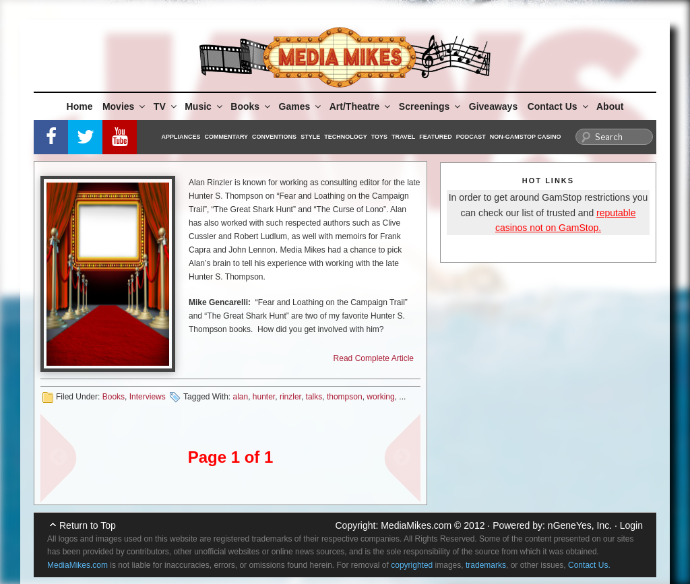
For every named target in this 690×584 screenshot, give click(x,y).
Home (80, 106)
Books (251, 106)
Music (204, 106)
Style (310, 136)
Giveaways (493, 106)
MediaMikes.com (416, 525)
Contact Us (559, 106)
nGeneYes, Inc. (580, 525)
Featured (435, 136)
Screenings (430, 106)
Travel (403, 136)
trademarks (486, 565)
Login (631, 525)
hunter (264, 396)
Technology (345, 136)
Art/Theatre (361, 106)
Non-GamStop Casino (525, 136)
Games (301, 106)
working (380, 396)
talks (314, 396)
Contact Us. (589, 565)
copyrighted (412, 565)
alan (240, 396)
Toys (379, 136)
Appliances (181, 136)
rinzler (290, 396)
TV (166, 106)
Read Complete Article (374, 358)
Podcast (471, 136)
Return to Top (87, 525)
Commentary (227, 136)
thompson (345, 396)
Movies (124, 106)
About (609, 106)
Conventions (274, 136)
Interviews (147, 396)
